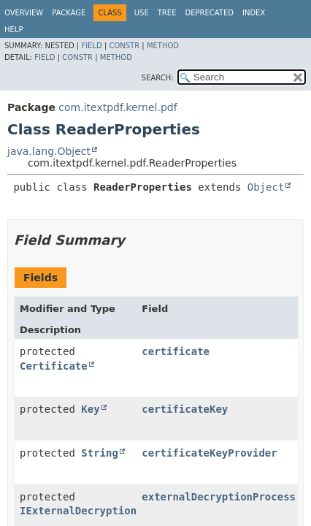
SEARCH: (158, 78)
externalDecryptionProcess (219, 497)
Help (13, 30)
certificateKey (185, 409)
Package (68, 13)
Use (141, 13)
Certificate (54, 366)
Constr (124, 46)
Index (253, 13)
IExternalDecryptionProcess (100, 511)
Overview (23, 13)
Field (91, 46)
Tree (167, 13)
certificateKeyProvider (209, 453)
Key (90, 409)
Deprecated (209, 13)
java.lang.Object (49, 151)
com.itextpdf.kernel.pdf (117, 107)
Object (266, 187)
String (99, 453)
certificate (176, 351)
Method (163, 46)
